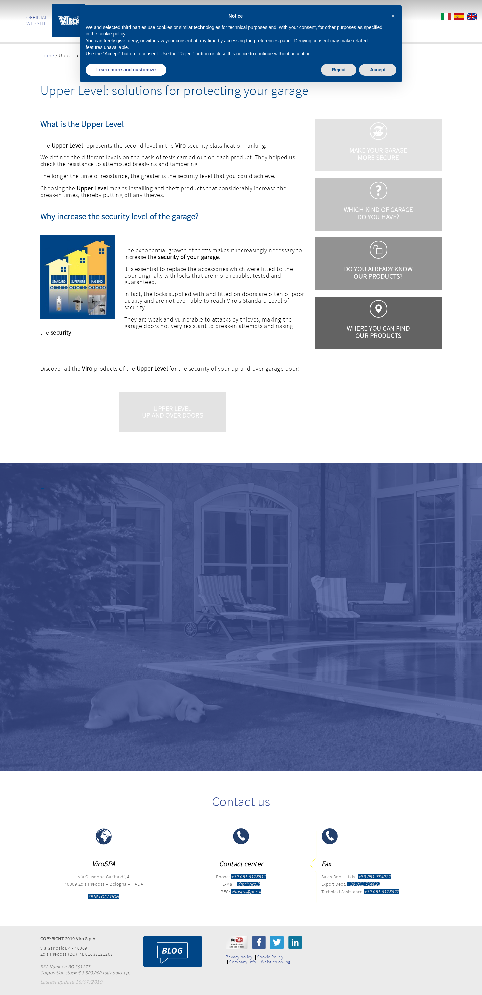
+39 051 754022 (374, 876)
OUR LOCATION (103, 896)
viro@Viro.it (248, 884)
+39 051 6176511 (248, 876)
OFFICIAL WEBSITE (36, 20)
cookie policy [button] (111, 34)
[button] (393, 16)
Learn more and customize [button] (126, 69)
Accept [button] (378, 69)
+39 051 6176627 (381, 891)
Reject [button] (339, 69)
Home (47, 55)
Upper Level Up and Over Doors (172, 411)
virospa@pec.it (246, 891)
